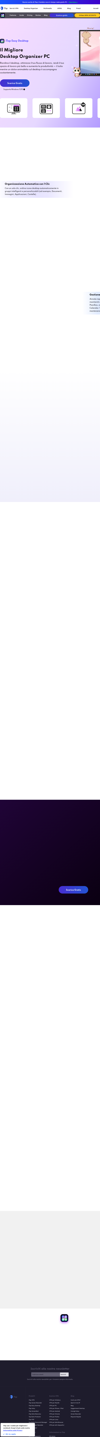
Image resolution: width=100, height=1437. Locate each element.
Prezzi (78, 8)
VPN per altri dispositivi (56, 1414)
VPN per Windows (55, 1389)
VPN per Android (54, 1401)
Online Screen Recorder (36, 1414)
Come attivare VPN (35, 1434)
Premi (51, 1434)
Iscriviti (63, 1364)
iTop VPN (32, 1389)
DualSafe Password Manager (38, 1412)
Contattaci (52, 1429)
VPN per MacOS (54, 1392)
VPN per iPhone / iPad (56, 1398)
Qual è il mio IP (75, 1392)
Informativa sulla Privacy (12, 1430)
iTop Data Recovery (35, 1403)
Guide (21, 15)
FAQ (30, 1429)
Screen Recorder (76, 1403)
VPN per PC (53, 1395)
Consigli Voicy (75, 1401)
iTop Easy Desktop (34, 1395)
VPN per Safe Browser (56, 1412)
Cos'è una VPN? (75, 1389)
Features (13, 15)
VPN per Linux (53, 1409)
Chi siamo (52, 1426)
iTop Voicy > (73, 2)
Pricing (29, 15)
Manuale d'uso (33, 1431)
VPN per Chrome (54, 1403)
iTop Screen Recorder (35, 1392)
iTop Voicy (32, 1398)
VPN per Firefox (54, 1406)
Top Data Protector (35, 1406)
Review (38, 15)
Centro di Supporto (35, 1426)
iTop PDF (31, 1409)
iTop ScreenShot (34, 1401)
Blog (45, 15)
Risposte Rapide (76, 1406)
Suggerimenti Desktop (78, 1398)
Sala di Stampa (54, 1431)
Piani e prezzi (33, 1417)
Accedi (95, 8)
